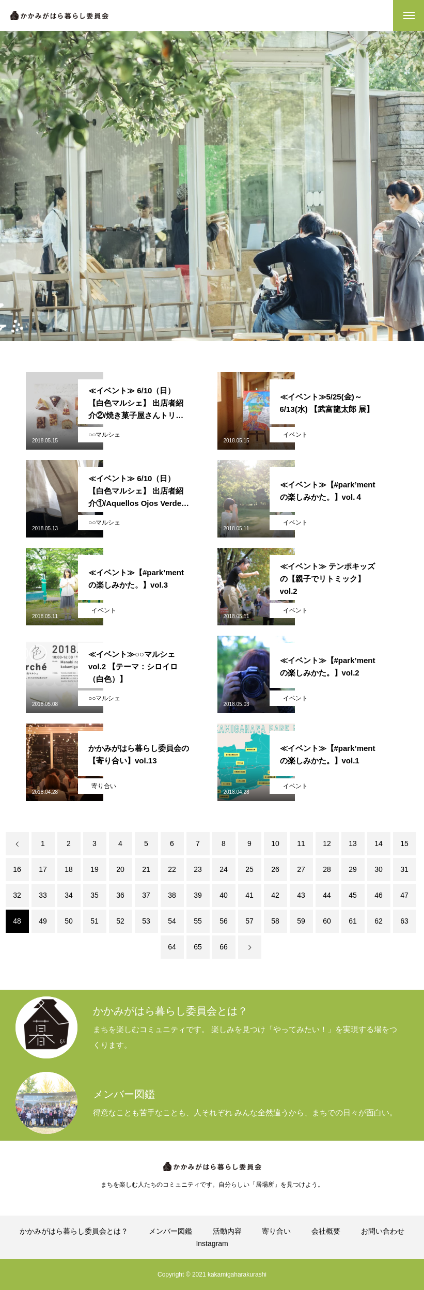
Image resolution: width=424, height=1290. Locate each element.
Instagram (212, 1243)
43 (301, 895)
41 (249, 895)
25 (249, 869)
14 (378, 843)
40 (223, 895)
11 (301, 843)
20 (120, 869)
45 (353, 895)
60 (327, 921)
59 (301, 921)
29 (353, 869)
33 (43, 895)
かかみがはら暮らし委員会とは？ (74, 1231)
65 (198, 947)
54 (172, 921)
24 (223, 869)
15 (404, 843)
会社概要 (325, 1231)
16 (17, 869)
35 (94, 895)
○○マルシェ (104, 434)
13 (353, 843)
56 (223, 921)
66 (223, 947)
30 (378, 869)
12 (327, 843)
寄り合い (103, 786)
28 (327, 869)
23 (198, 869)
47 (404, 895)
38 (172, 895)
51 (94, 921)
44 (327, 895)
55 (198, 921)
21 (146, 869)
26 (275, 869)
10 (275, 843)
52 (120, 921)
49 (43, 921)
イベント (295, 434)
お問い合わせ (382, 1231)
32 (17, 895)
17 (43, 869)
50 (69, 921)
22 (172, 869)
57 (249, 921)
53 (146, 921)
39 (198, 895)
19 (94, 869)
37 (146, 895)
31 (404, 869)
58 (275, 921)
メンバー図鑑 (170, 1231)
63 (404, 921)
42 (275, 895)
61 (353, 921)
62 (378, 921)
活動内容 (227, 1231)
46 (378, 895)
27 (301, 869)
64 (172, 947)
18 (69, 869)
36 (120, 895)
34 (69, 895)
